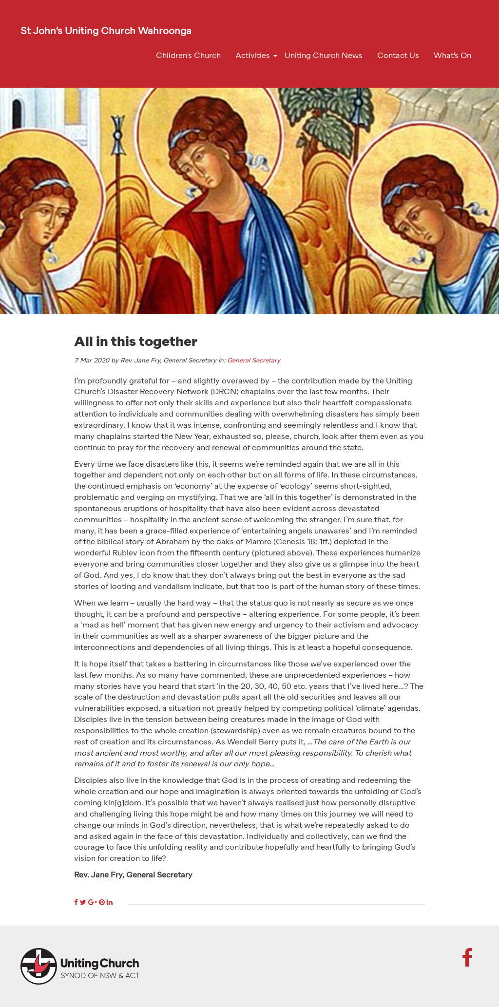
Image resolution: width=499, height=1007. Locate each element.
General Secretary (253, 361)
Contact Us (398, 56)
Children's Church (188, 56)
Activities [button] (252, 56)
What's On (452, 56)
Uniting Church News (324, 56)
